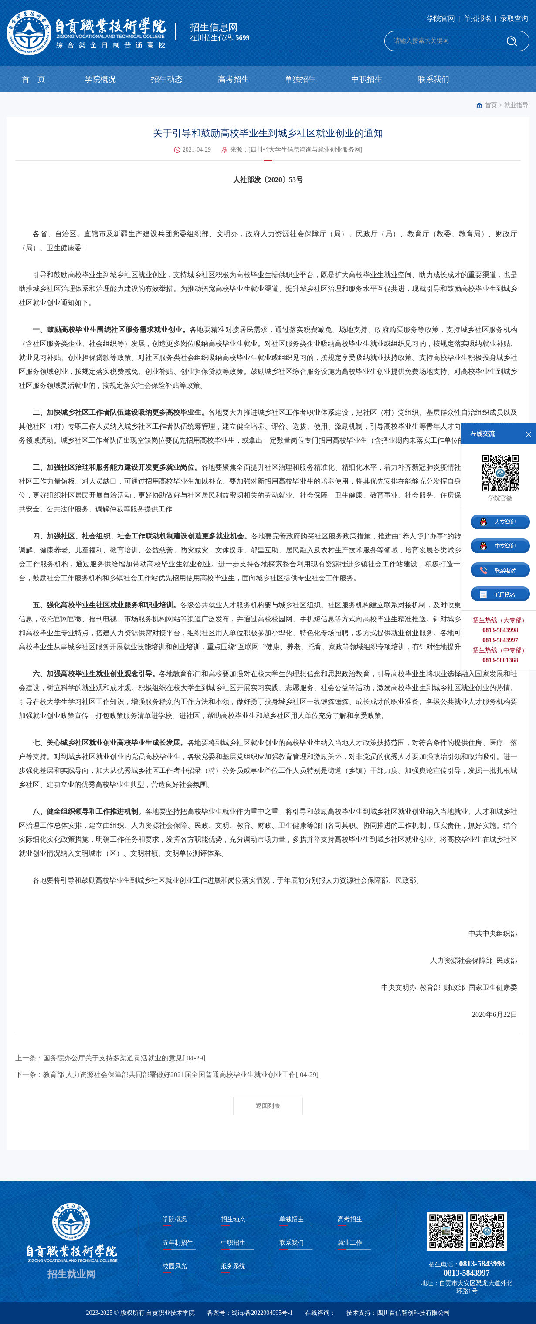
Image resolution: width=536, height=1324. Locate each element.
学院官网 (441, 18)
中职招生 (367, 79)
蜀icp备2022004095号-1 (262, 1313)
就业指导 (516, 105)
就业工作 (350, 1242)
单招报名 (478, 18)
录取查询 (514, 18)
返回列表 (268, 1106)
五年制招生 (178, 1242)
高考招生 (233, 79)
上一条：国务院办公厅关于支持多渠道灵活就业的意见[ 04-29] (110, 1058)
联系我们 (433, 79)
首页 (491, 105)
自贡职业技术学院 (170, 1313)
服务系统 (233, 1266)
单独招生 (300, 79)
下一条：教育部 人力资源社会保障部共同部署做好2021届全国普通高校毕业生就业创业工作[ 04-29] (167, 1074)
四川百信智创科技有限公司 (413, 1313)
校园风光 (175, 1266)
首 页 (33, 79)
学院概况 (100, 79)
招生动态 (167, 79)
